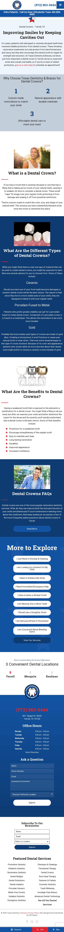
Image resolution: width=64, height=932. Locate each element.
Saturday (18, 749)
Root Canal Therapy (47, 876)
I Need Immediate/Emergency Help (32, 586)
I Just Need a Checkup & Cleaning (32, 558)
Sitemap (23, 913)
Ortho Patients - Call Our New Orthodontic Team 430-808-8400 (32, 13)
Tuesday (18, 735)
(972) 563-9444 (45, 4)
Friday (17, 745)
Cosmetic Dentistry (47, 884)
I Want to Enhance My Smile (32, 578)
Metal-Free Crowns (16, 892)
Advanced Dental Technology (47, 896)
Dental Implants (17, 884)
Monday (18, 731)
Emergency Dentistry (17, 900)
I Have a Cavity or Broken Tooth (32, 595)
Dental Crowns (47, 872)
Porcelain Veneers (17, 888)
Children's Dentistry (16, 868)
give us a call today (24, 65)
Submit (32, 802)
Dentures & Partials (47, 880)
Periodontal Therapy (47, 868)
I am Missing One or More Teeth (32, 603)
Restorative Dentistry (16, 872)
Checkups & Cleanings (47, 864)
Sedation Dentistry (17, 896)
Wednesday (19, 738)
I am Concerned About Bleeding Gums (32, 630)
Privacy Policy (33, 913)
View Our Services (32, 640)
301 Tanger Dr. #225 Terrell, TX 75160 (32, 717)
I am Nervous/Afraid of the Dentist (32, 621)
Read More (32, 528)
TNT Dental (33, 915)
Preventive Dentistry (17, 864)
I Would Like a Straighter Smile (32, 612)
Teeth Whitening (47, 888)
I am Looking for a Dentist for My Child (32, 568)
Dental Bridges (16, 876)
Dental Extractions (17, 880)
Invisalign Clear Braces (47, 892)
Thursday (18, 742)
